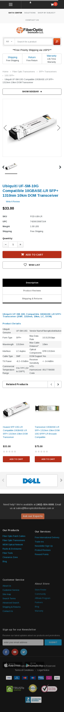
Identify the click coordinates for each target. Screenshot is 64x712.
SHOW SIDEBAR (32, 91)
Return (32, 57)
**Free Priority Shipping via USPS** (32, 50)
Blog (5, 591)
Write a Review (13, 201)
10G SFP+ (9, 75)
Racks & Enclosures (12, 578)
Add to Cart (32, 254)
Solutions (29, 12)
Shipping (12, 57)
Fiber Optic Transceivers (23, 71)
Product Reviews (32, 290)
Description (32, 283)
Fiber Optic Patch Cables (14, 566)
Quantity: (8, 238)
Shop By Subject (46, 12)
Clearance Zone (10, 587)
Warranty (51, 55)
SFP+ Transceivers (47, 71)
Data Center (15, 12)
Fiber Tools (8, 583)
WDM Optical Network (13, 574)
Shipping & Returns (32, 298)
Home (5, 71)
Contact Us (32, 20)
